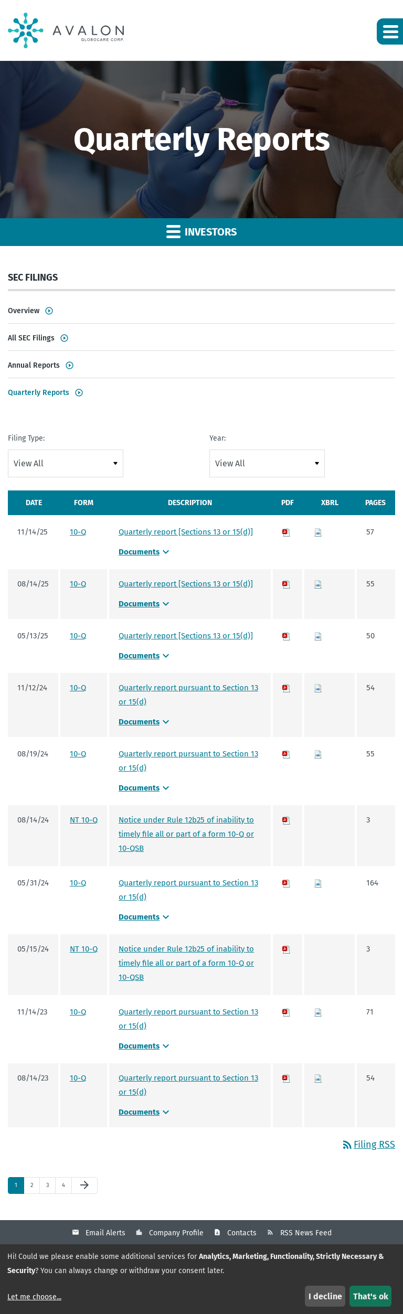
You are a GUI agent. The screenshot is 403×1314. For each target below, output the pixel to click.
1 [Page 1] (19, 1187)
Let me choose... (34, 1296)
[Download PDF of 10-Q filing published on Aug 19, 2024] (286, 754)
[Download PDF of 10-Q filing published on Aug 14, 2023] (286, 1078)
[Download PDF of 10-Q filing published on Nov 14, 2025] (286, 532)
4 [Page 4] (66, 1187)
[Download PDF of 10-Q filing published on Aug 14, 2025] (286, 584)
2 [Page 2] (35, 1187)
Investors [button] (201, 231)
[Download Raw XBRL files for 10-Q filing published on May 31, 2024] (318, 883)
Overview (23, 310)
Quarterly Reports (38, 392)
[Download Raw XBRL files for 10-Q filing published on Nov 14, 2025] (318, 532)
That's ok (370, 1296)
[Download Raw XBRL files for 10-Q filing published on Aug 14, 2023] (318, 1078)
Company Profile (176, 1232)
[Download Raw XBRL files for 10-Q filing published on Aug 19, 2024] (318, 754)
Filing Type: (26, 438)
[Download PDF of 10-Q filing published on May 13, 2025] (286, 635)
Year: (217, 438)
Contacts (242, 1232)
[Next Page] (84, 1185)
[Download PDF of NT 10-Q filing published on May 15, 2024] (286, 949)
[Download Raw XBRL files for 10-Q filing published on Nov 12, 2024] (318, 687)
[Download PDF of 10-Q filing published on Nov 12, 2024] (286, 687)
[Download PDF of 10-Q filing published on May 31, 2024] (286, 883)
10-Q (78, 532)
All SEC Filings (31, 338)
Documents (145, 552)
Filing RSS (368, 1144)
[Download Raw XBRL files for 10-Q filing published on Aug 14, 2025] (318, 584)
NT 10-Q (84, 820)
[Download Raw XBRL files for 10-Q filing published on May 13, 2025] (318, 635)
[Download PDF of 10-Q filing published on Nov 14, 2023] (286, 1012)
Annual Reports (34, 365)
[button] (390, 31)
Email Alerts (105, 1232)
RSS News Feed (306, 1232)
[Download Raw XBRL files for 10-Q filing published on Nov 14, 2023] (318, 1012)
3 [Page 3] (51, 1187)
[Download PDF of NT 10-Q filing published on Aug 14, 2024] (286, 820)
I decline (325, 1296)
